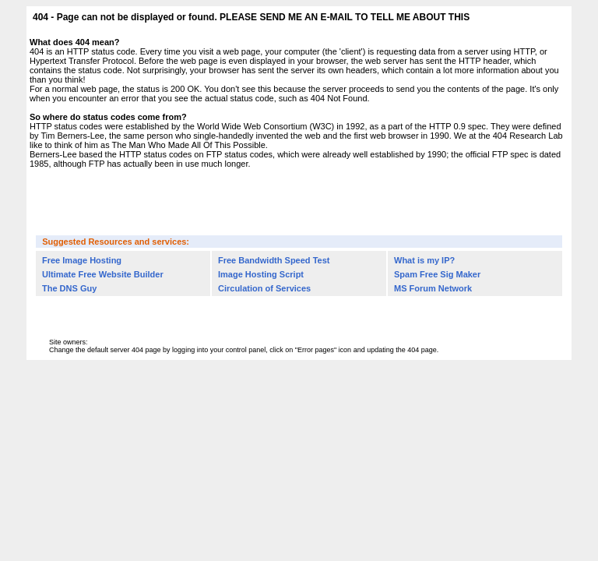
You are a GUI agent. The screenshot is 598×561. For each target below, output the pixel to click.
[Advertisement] (299, 201)
